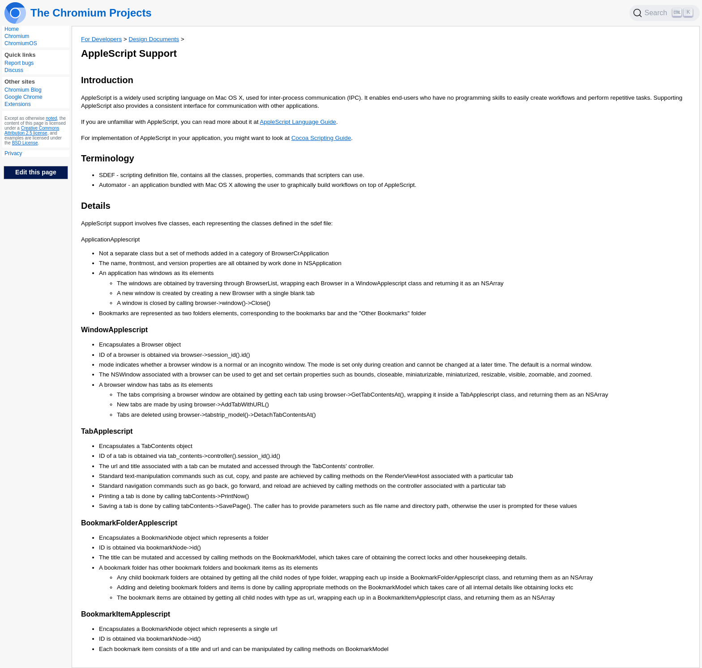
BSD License (25, 142)
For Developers (101, 39)
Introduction (107, 80)
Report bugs (19, 63)
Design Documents (153, 39)
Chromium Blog (23, 90)
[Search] (664, 13)
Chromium (16, 36)
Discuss (13, 70)
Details (96, 206)
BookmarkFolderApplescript (129, 523)
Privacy (13, 153)
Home (11, 29)
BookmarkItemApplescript (125, 614)
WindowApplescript (114, 330)
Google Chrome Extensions (23, 100)
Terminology (107, 158)
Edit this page (35, 172)
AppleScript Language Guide (298, 121)
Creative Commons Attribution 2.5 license (31, 130)
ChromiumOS (20, 43)
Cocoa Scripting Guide (321, 138)
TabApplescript (107, 431)
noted (51, 118)
